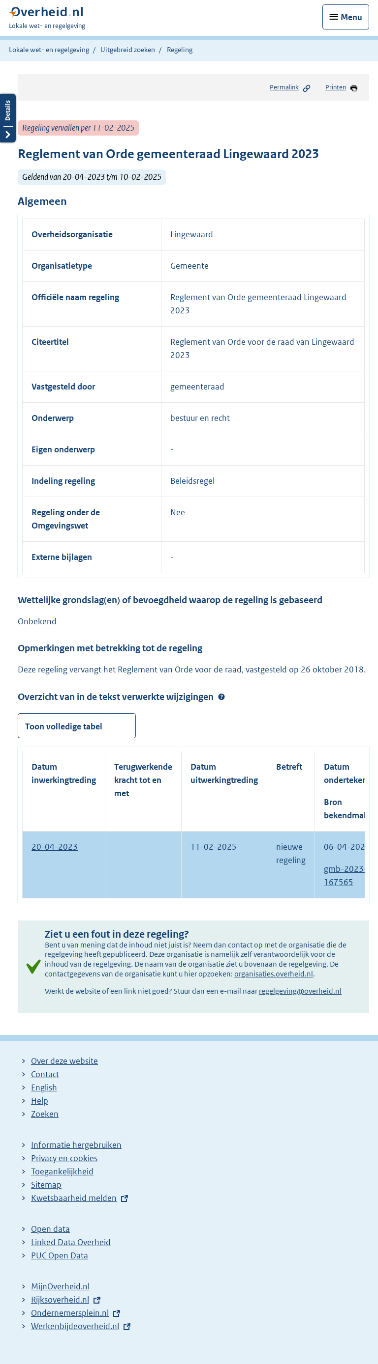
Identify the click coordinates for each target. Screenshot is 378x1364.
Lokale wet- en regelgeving (49, 49)
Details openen (8, 118)
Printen (341, 88)
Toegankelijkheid (62, 1171)
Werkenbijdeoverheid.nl (75, 1326)
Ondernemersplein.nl (70, 1313)
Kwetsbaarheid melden (74, 1198)
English (44, 1087)
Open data (50, 1229)
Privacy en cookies (64, 1158)
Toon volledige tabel (63, 726)
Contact (45, 1074)
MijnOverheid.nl (60, 1286)
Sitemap (46, 1184)
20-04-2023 (55, 846)
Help (39, 1100)
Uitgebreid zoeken (127, 49)
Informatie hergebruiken (76, 1145)
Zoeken (45, 1114)
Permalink (290, 88)
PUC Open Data (59, 1255)
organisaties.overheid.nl (273, 973)
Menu (351, 17)
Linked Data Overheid (71, 1242)
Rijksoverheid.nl (60, 1299)
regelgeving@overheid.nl (300, 991)
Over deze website (64, 1061)
